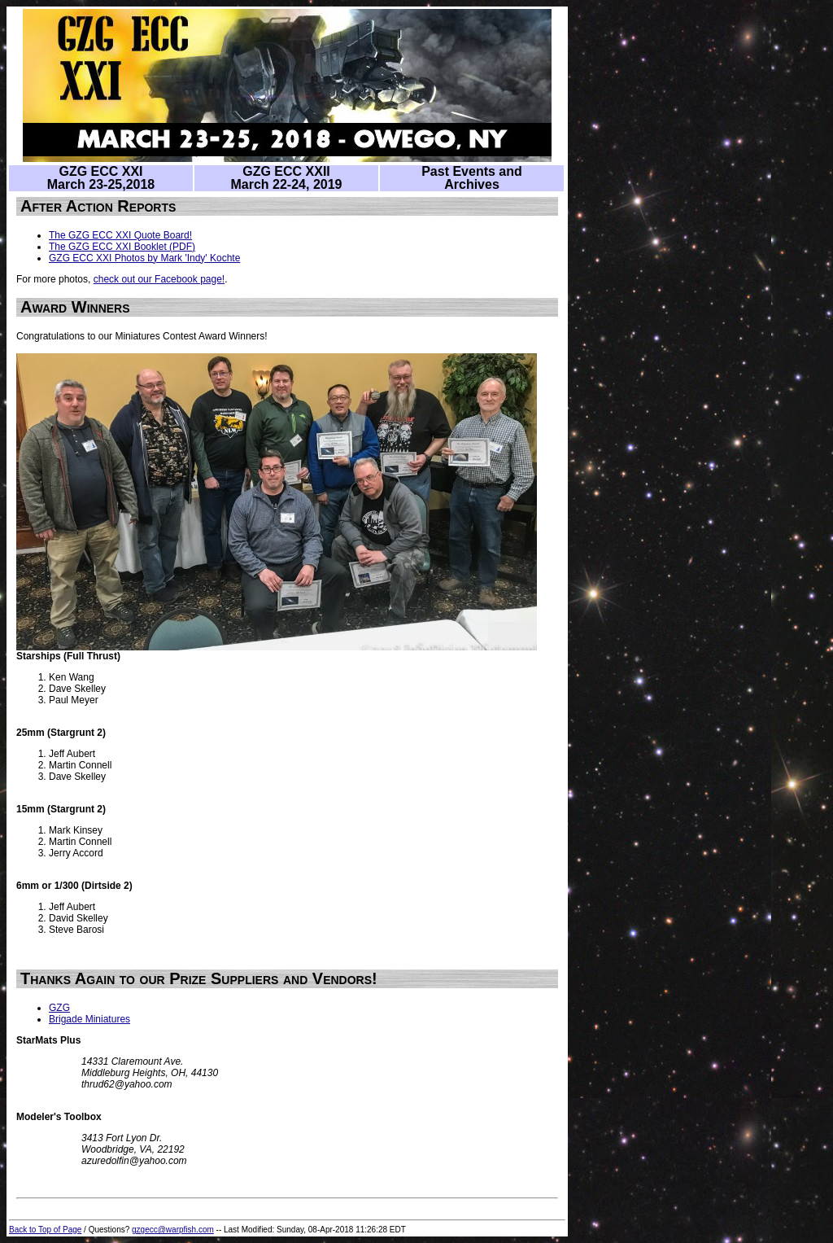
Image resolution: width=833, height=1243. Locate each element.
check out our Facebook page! (159, 279)
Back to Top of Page (45, 1229)
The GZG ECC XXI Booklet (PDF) (122, 246)
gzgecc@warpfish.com (173, 1229)
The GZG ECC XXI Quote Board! (120, 235)
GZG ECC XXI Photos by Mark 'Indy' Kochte (144, 258)
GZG (59, 1007)
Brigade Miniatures (89, 1019)
